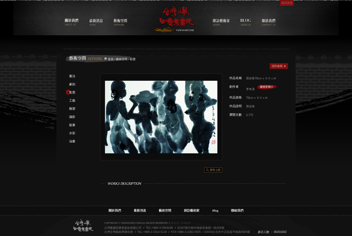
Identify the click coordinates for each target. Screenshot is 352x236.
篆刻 (72, 84)
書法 (72, 76)
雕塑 (72, 108)
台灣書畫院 (174, 19)
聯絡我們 (237, 210)
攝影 (72, 117)
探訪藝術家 (191, 210)
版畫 (72, 125)
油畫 (72, 141)
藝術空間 (165, 210)
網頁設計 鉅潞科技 (181, 223)
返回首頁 (287, 3)
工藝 (72, 100)
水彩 (72, 133)
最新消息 (140, 210)
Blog (215, 210)
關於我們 (115, 210)
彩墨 (72, 92)
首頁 (111, 59)
